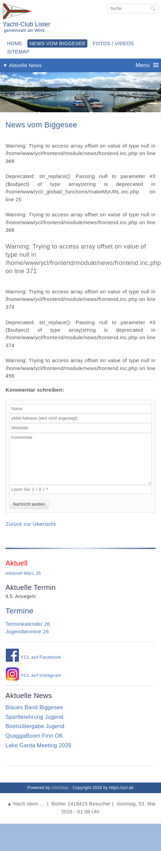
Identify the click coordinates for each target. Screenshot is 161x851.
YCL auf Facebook (33, 657)
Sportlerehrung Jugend (34, 717)
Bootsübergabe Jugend (34, 726)
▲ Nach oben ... (25, 803)
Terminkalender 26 (27, 624)
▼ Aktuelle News (22, 65)
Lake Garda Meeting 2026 (38, 745)
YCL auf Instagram (33, 675)
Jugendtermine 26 (27, 631)
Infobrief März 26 (23, 573)
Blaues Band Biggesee (34, 707)
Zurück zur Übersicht (30, 524)
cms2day (60, 787)
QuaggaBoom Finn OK (34, 736)
